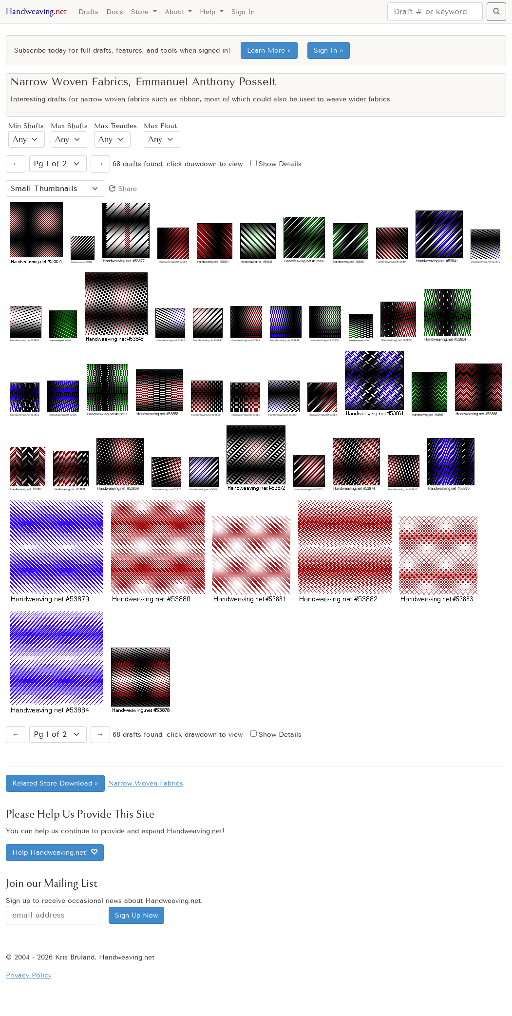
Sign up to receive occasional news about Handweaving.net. (104, 901)
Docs (114, 12)
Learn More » (269, 50)
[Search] (435, 11)
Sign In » (328, 50)
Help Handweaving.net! (54, 852)
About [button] (176, 12)
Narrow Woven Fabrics (145, 783)
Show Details (276, 164)
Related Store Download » (55, 783)
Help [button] (209, 12)
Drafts (88, 12)
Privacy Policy (29, 975)
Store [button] (141, 12)
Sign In (243, 12)
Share (123, 189)
